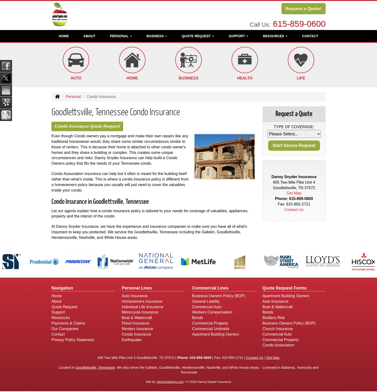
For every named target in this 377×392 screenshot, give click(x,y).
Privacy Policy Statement (72, 340)
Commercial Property (210, 324)
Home (64, 35)
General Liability (206, 302)
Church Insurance (278, 329)
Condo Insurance (136, 335)
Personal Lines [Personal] (137, 288)
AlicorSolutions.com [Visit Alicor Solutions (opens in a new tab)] (170, 382)
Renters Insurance (137, 329)
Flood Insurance (136, 324)
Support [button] (238, 35)
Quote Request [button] (198, 35)
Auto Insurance (135, 296)
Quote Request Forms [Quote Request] (285, 288)
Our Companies (64, 329)
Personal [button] (121, 35)
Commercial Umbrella (210, 329)
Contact (310, 35)
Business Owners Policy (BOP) (218, 296)
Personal (73, 97)
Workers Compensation (212, 313)
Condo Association (279, 346)
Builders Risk (274, 318)
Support (58, 313)
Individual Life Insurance (142, 307)
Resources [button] (275, 35)
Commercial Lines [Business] (210, 288)
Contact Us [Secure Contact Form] (293, 210)
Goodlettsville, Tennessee (95, 368)
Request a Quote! (303, 8)
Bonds (197, 318)
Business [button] (156, 35)
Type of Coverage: (294, 127)
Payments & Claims (68, 324)
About (89, 35)
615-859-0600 (299, 22)
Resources (60, 318)
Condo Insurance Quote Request (90, 126)
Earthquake (132, 340)
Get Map (294, 193)
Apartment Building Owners (215, 335)
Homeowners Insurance (142, 302)
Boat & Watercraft (137, 318)
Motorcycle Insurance (140, 313)
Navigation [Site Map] (62, 288)
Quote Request (64, 307)
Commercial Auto (206, 307)
